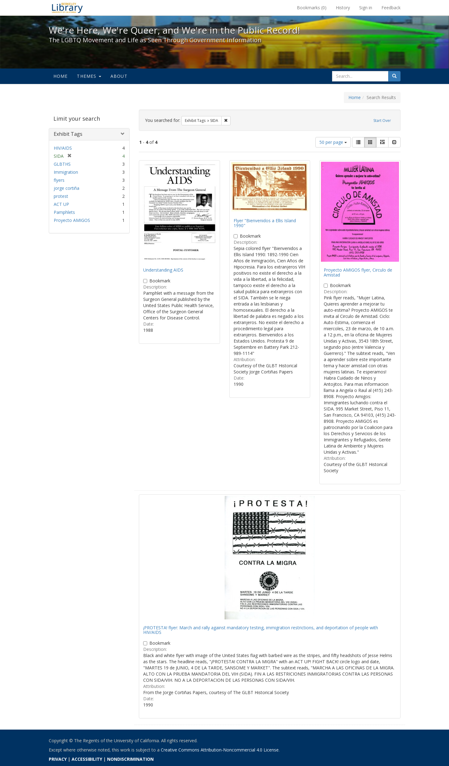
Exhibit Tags (68, 134)
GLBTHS (62, 164)
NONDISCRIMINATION (130, 759)
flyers (59, 180)
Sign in (365, 7)
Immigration (66, 172)
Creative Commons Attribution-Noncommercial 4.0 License (220, 750)
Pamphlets (64, 212)
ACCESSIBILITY (87, 759)
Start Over (382, 120)
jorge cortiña (66, 188)
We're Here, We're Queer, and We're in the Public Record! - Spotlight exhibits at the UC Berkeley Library (67, 7)
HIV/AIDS (63, 148)
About (118, 76)
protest (61, 196)
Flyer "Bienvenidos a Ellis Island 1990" (265, 223)
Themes (89, 76)
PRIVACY (58, 759)
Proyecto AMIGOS (72, 220)
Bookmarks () (311, 7)
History (343, 7)
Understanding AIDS (163, 270)
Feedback (391, 7)
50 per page (333, 142)
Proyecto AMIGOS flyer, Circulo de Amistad (358, 272)
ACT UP (61, 204)
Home (60, 76)
